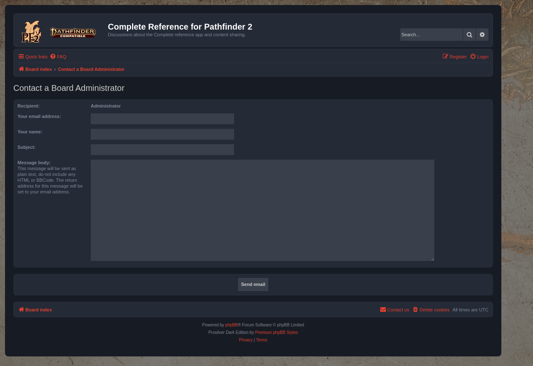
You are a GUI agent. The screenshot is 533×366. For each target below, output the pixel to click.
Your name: (29, 131)
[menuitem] (58, 57)
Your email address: (39, 116)
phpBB (231, 325)
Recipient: (28, 105)
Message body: (33, 162)
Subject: (26, 147)
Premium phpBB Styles (276, 332)
